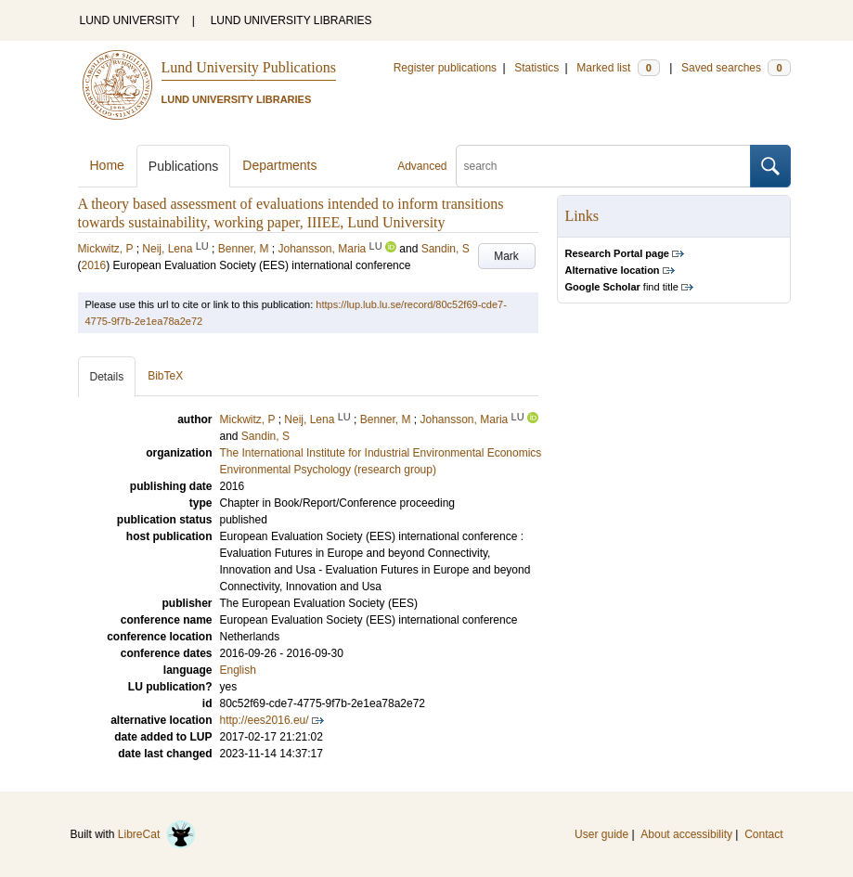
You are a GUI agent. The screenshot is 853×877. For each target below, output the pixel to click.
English (238, 670)
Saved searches (736, 67)
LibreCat (157, 834)
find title (622, 286)
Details (107, 376)
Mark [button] (506, 256)
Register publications (445, 67)
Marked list (617, 67)
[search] (603, 166)
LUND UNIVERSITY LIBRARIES (291, 20)
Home (107, 165)
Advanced (421, 166)
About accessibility (686, 834)
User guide (601, 834)
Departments (279, 165)
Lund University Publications (249, 67)
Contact (763, 834)
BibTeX (165, 375)
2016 (94, 265)
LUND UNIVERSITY (130, 20)
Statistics (536, 67)
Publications (184, 166)
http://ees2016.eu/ (264, 720)
